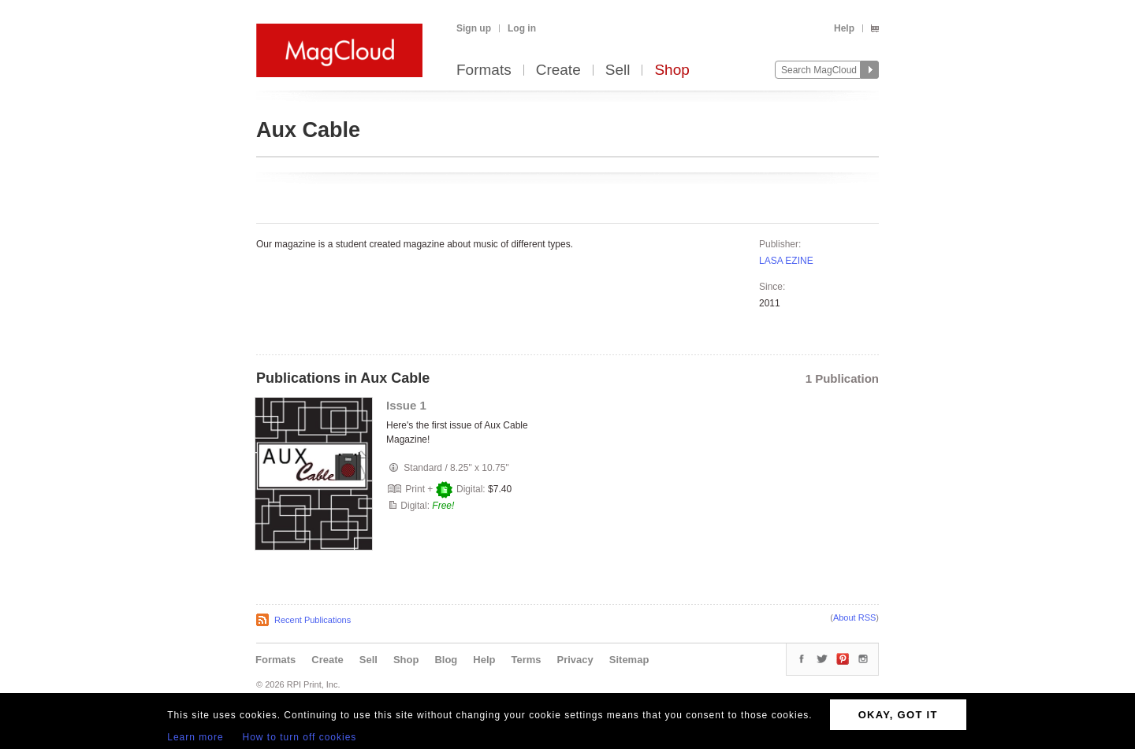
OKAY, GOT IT (898, 715)
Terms (526, 660)
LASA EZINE (786, 260)
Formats (484, 70)
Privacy (575, 660)
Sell (618, 70)
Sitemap (629, 660)
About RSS (854, 617)
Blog (445, 660)
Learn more (195, 737)
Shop (671, 70)
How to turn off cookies (300, 737)
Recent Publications (312, 620)
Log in (522, 28)
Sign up (473, 28)
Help (844, 28)
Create (558, 70)
